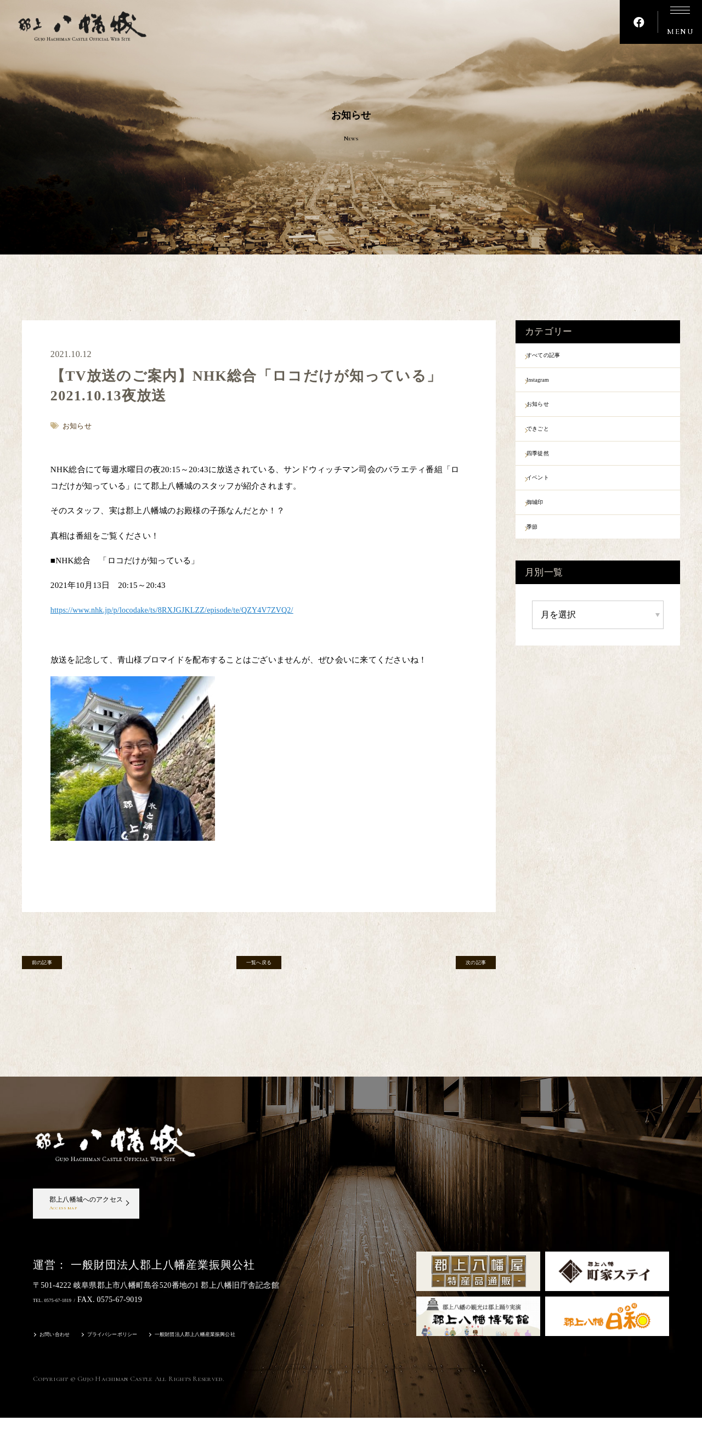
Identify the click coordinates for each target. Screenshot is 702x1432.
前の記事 (55, 966)
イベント (551, 500)
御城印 (547, 528)
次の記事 (462, 966)
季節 (543, 557)
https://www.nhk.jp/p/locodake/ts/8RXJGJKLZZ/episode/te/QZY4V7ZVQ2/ (182, 609)
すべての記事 (560, 357)
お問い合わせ (61, 1350)
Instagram (552, 385)
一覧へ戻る (259, 966)
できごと (551, 442)
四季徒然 (551, 471)
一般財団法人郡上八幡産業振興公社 (248, 1350)
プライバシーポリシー (136, 1350)
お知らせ (551, 414)
